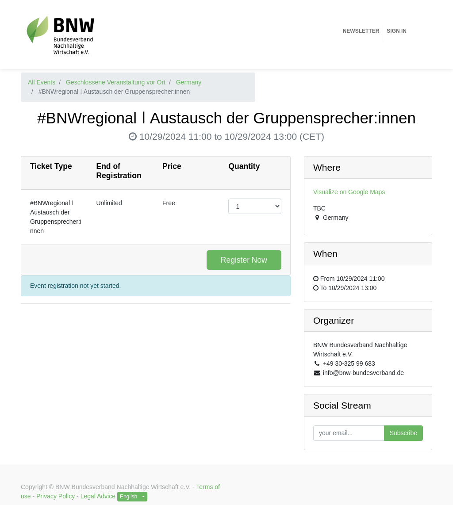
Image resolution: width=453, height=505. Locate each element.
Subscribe (403, 432)
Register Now (244, 260)
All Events (41, 82)
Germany (189, 82)
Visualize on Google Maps (349, 191)
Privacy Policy (55, 496)
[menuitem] (361, 31)
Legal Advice (98, 496)
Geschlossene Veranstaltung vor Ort (115, 82)
